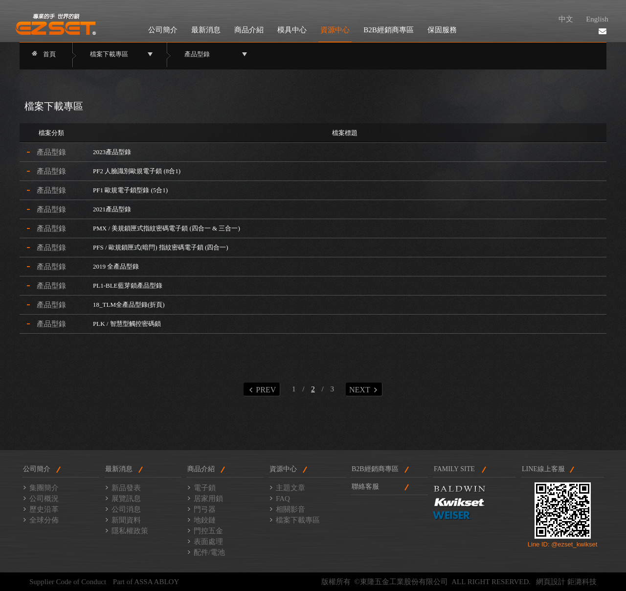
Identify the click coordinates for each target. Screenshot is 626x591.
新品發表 (126, 488)
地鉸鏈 (205, 520)
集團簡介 (44, 488)
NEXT (363, 390)
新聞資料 (126, 520)
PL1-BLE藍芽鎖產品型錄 (127, 285)
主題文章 (290, 488)
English (597, 19)
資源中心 (335, 30)
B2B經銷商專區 (388, 30)
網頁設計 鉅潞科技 (566, 582)
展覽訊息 (126, 498)
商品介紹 (249, 30)
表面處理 (208, 542)
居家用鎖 (208, 498)
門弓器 (205, 509)
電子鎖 (205, 488)
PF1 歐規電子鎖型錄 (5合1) (130, 190)
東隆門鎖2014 (56, 24)
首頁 (49, 54)
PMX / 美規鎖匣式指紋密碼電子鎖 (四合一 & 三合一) (166, 228)
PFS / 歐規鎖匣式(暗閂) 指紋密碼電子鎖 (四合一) (160, 247)
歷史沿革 (44, 509)
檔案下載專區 (298, 520)
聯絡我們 (602, 31)
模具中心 (292, 30)
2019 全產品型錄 (116, 266)
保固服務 (442, 30)
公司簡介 (163, 30)
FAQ (283, 498)
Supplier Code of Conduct (67, 582)
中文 (566, 19)
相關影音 (290, 509)
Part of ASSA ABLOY (146, 582)
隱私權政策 (130, 531)
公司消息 (126, 509)
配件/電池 (209, 552)
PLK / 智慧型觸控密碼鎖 (127, 323)
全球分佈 (44, 520)
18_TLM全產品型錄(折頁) (129, 304)
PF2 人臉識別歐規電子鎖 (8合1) (136, 171)
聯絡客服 (365, 486)
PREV (262, 390)
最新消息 (206, 30)
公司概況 (44, 498)
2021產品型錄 (112, 209)
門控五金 (208, 531)
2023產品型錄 (112, 152)
